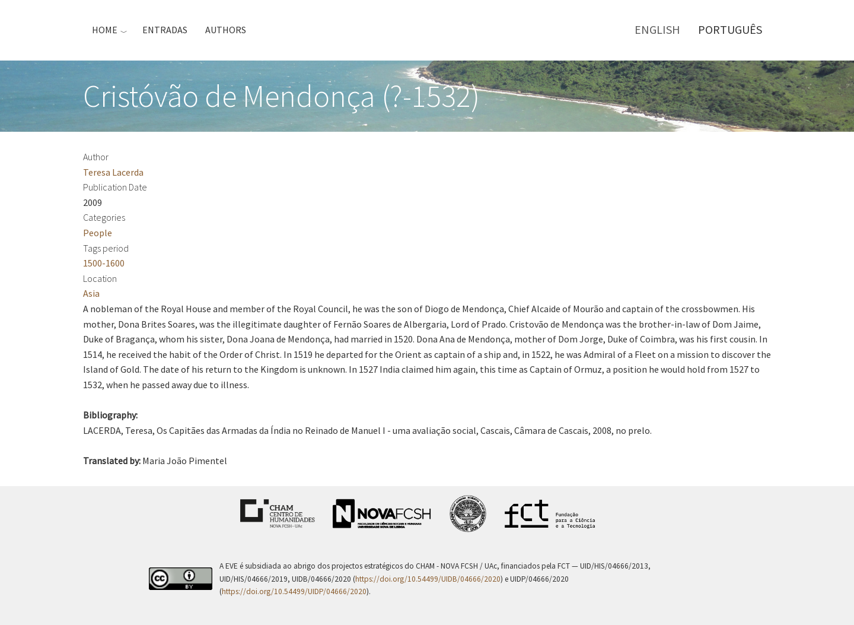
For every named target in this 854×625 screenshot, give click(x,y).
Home (104, 30)
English (657, 29)
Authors (225, 30)
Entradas (164, 30)
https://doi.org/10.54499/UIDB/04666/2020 (428, 579)
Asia (91, 293)
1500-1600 (104, 263)
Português (730, 29)
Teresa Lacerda (113, 172)
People (97, 233)
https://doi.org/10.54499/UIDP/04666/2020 (294, 591)
